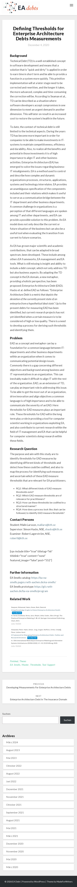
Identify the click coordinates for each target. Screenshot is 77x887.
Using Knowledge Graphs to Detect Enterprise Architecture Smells (35, 610)
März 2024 (12, 742)
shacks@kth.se (53, 529)
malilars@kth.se (46, 524)
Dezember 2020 (14, 843)
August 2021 (13, 820)
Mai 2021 (11, 828)
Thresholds (35, 664)
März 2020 (12, 867)
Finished (14, 661)
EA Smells (15, 664)
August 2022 (13, 773)
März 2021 (12, 835)
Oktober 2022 (13, 765)
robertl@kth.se (18, 538)
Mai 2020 (11, 859)
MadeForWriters (65, 881)
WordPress (39, 881)
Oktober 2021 (13, 804)
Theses (22, 661)
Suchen (6, 713)
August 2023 (13, 750)
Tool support (48, 664)
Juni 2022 (11, 781)
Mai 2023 (11, 757)
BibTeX (18, 623)
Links (13, 623)
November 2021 (15, 796)
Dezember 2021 (14, 789)
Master (25, 664)
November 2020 (15, 851)
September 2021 (15, 812)
